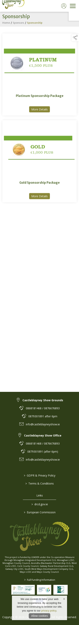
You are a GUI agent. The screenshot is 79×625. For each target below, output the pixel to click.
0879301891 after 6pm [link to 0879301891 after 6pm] (42, 416)
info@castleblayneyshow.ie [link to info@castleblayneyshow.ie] (43, 424)
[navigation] (73, 6)
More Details (40, 110)
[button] (75, 37)
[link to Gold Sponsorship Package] (39, 162)
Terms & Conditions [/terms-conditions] (39, 483)
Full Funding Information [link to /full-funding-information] (39, 580)
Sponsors (18, 23)
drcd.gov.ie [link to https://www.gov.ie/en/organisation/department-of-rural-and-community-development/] (39, 504)
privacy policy (48, 610)
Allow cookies (39, 615)
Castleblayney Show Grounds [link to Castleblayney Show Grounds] (42, 400)
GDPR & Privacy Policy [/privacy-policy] (39, 475)
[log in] (64, 6)
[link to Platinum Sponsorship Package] (39, 75)
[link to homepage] (12, 6)
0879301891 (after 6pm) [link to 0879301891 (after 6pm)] (42, 451)
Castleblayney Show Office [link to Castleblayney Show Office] (42, 435)
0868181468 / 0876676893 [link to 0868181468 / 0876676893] (43, 408)
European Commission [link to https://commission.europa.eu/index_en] (39, 512)
